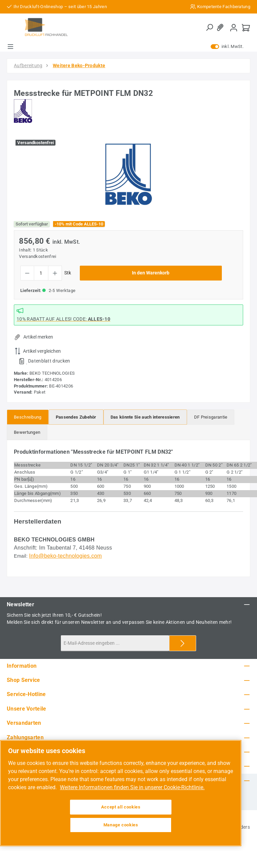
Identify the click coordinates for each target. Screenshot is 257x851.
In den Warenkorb (150, 273)
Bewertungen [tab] (27, 432)
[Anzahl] (41, 273)
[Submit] (182, 643)
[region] (128, 174)
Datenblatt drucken (49, 361)
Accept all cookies (121, 806)
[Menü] (10, 46)
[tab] (28, 417)
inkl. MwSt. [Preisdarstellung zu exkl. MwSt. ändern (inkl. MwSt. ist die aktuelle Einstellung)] (227, 47)
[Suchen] (209, 28)
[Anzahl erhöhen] (55, 273)
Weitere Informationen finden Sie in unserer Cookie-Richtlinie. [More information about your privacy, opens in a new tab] (132, 787)
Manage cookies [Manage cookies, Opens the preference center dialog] (120, 824)
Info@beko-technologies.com (65, 556)
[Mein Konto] (233, 27)
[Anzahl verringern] (27, 273)
